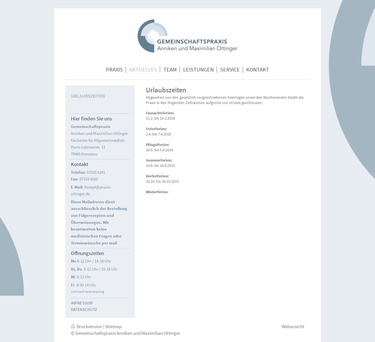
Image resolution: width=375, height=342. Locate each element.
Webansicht (293, 326)
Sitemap (113, 326)
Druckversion (87, 326)
